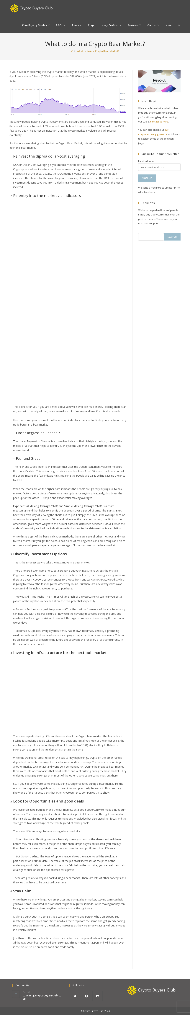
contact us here (159, 121)
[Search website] (179, 25)
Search (172, 236)
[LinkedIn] (97, 996)
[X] (75, 996)
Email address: (146, 161)
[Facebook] (86, 996)
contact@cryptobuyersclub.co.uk (42, 997)
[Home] (72, 51)
